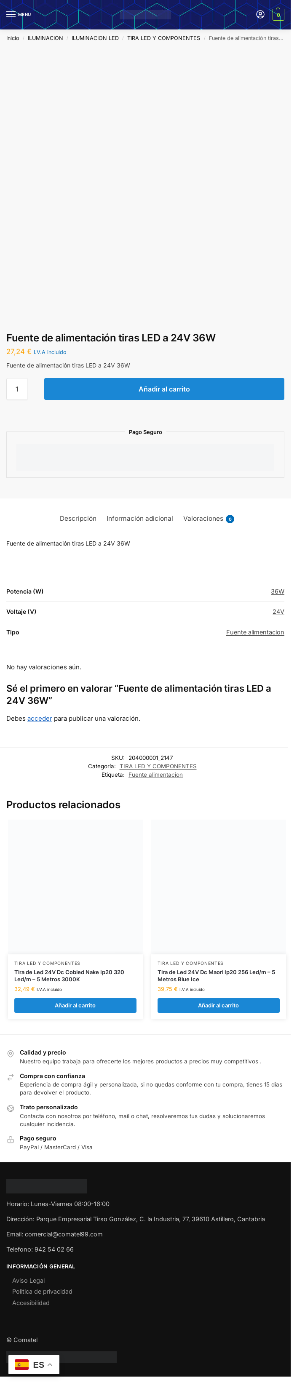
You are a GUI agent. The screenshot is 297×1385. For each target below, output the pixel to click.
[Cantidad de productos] (16, 389)
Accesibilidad (31, 1302)
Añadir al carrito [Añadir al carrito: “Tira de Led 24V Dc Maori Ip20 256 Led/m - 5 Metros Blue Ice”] (218, 1005)
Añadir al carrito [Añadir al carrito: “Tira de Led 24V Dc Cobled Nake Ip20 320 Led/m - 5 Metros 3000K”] (75, 1005)
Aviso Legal (28, 1280)
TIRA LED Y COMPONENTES (163, 38)
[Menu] (19, 14)
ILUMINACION (45, 38)
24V (278, 611)
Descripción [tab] (78, 518)
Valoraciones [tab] (208, 518)
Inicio (12, 38)
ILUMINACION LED (95, 38)
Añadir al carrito (164, 389)
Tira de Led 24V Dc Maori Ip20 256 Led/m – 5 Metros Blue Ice (216, 976)
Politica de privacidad (42, 1291)
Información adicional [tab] (140, 518)
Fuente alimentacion (255, 632)
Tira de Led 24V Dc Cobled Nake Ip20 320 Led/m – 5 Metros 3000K (69, 976)
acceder (39, 718)
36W (277, 591)
